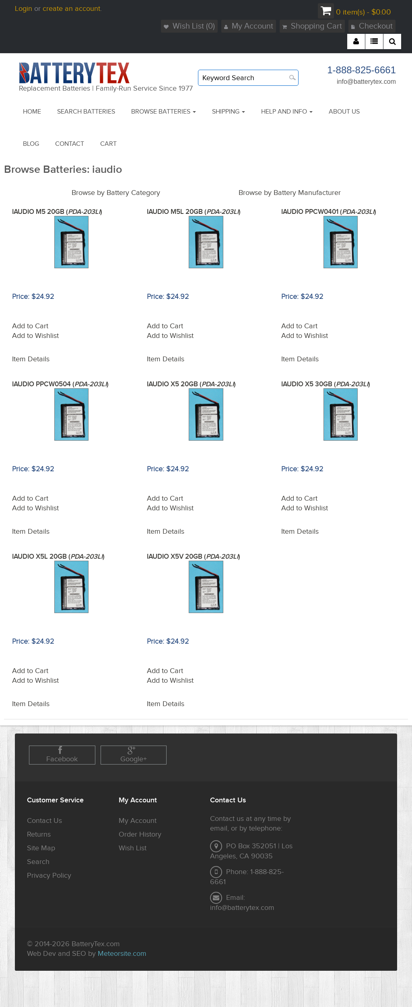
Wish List (132, 848)
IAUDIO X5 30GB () (325, 384)
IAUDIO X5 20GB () (191, 384)
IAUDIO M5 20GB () (57, 212)
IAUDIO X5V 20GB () (193, 557)
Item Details (30, 359)
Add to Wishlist (35, 336)
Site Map (41, 848)
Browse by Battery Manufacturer (290, 193)
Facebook (62, 754)
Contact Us (44, 820)
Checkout (372, 26)
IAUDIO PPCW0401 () (328, 212)
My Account (248, 26)
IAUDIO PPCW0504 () (60, 384)
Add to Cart (30, 326)
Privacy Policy (49, 875)
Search (38, 862)
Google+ (133, 754)
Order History (140, 834)
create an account (71, 8)
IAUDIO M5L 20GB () (194, 212)
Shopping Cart (312, 26)
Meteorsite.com (122, 953)
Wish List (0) (189, 26)
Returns (39, 834)
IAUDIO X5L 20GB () (58, 557)
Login (23, 8)
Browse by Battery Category (116, 193)
